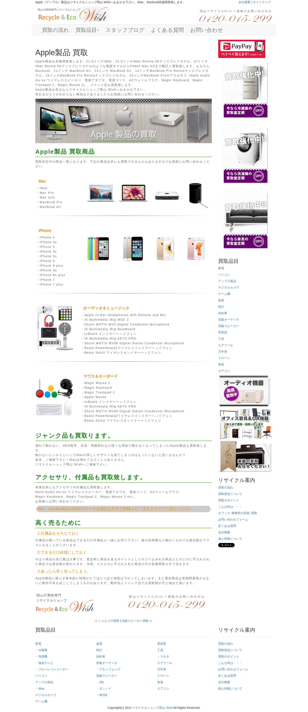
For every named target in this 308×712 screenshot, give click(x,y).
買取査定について (230, 494)
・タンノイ (103, 688)
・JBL (100, 682)
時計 (221, 306)
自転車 (222, 313)
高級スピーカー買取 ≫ (137, 620)
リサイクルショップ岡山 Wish (152, 707)
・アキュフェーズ (108, 669)
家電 (221, 268)
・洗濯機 (41, 656)
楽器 (221, 300)
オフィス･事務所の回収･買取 (237, 513)
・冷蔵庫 (41, 650)
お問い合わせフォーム (233, 519)
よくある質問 (167, 30)
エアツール (225, 345)
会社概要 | (245, 2)
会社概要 (224, 532)
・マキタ (163, 656)
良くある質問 (227, 526)
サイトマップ (262, 2)
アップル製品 (227, 281)
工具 (221, 338)
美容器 (222, 332)
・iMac (40, 688)
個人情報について (230, 538)
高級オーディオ (228, 319)
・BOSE (102, 695)
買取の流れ (55, 30)
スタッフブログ (124, 30)
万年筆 (222, 351)
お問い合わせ (206, 30)
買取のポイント (228, 500)
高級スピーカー (228, 326)
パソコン (224, 274)
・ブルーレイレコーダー (51, 669)
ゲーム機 (224, 294)
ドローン (224, 358)
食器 (221, 364)
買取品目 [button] (87, 30)
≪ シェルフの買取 (107, 620)
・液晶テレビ (44, 663)
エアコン (224, 370)
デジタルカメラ (228, 287)
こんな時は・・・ (230, 506)
